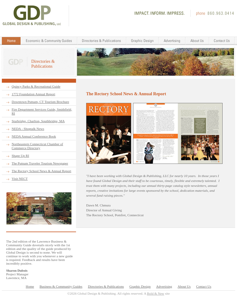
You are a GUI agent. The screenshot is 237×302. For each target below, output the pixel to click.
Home (30, 286)
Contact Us (203, 286)
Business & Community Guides (61, 286)
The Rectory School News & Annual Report (41, 171)
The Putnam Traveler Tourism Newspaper (40, 163)
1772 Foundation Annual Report (33, 94)
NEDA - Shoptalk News (28, 128)
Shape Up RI (20, 155)
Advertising (164, 286)
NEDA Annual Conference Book (34, 136)
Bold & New (155, 293)
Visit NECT (20, 178)
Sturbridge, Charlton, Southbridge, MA (38, 121)
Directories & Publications (106, 286)
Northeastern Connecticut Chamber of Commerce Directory (37, 146)
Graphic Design (140, 286)
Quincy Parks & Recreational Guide (36, 86)
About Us (184, 286)
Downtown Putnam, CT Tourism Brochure (40, 102)
